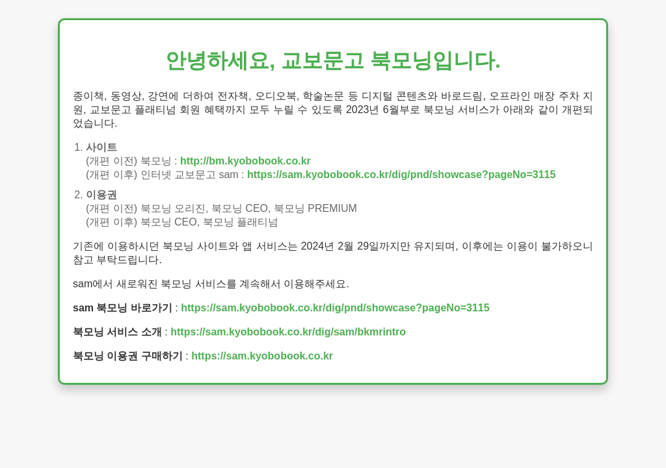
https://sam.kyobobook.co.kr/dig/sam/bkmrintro (288, 331)
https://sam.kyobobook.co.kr (262, 355)
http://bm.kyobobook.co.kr (245, 160)
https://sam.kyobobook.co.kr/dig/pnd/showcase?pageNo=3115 (401, 174)
